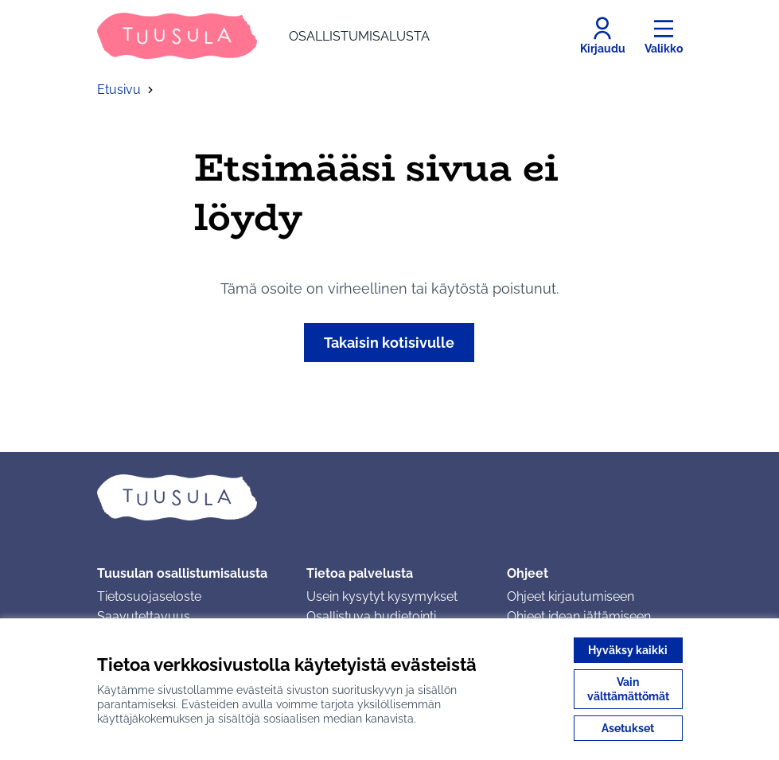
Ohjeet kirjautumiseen (570, 596)
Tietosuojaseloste (149, 596)
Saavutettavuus (143, 616)
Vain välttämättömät (628, 689)
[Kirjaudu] (602, 36)
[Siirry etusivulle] (263, 36)
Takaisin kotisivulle (389, 342)
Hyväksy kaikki (628, 650)
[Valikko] (664, 36)
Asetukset (628, 728)
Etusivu (119, 89)
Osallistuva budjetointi (371, 616)
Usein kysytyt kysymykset (382, 596)
